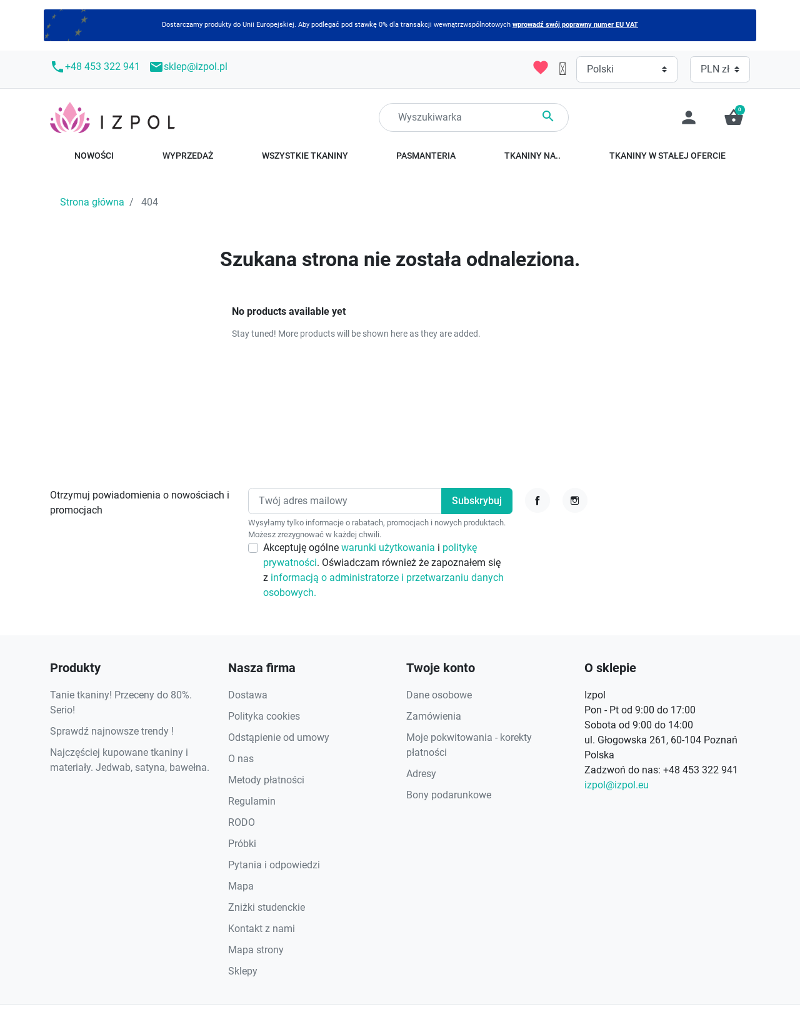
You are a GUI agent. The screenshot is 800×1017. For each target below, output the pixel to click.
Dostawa (248, 695)
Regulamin (252, 801)
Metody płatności (266, 780)
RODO (241, 822)
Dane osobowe (439, 695)
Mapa (241, 886)
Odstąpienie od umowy (278, 737)
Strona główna (92, 202)
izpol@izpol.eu (616, 785)
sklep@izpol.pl (188, 66)
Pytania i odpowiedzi (274, 865)
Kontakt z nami (261, 929)
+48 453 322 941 (95, 66)
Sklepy (243, 971)
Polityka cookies (264, 716)
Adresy (421, 774)
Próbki (242, 844)
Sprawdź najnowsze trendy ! (112, 731)
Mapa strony (256, 950)
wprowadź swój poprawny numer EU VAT (575, 25)
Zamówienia (433, 716)
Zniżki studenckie (266, 907)
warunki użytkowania (389, 547)
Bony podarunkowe (448, 795)
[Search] (474, 117)
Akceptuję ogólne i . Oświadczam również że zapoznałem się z (383, 570)
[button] (734, 117)
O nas (241, 759)
